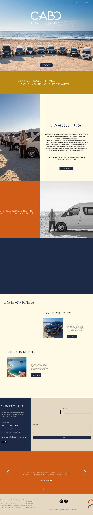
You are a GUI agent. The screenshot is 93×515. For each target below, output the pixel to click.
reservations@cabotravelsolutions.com (14, 437)
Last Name (66, 408)
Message (35, 424)
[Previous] (8, 472)
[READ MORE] (66, 168)
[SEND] (62, 437)
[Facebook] (3, 442)
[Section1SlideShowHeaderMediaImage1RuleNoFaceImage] (43, 489)
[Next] (85, 472)
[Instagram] (5, 442)
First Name (36, 408)
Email (34, 416)
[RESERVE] (46, 65)
